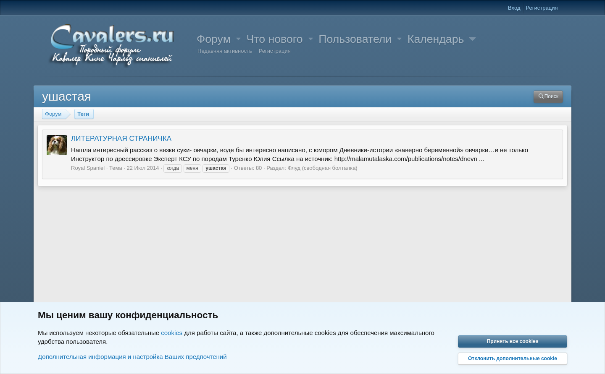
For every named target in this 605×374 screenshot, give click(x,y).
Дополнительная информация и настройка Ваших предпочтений (132, 356)
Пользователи (355, 39)
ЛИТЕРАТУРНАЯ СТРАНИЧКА (121, 139)
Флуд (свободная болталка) (322, 168)
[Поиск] (548, 97)
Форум (214, 39)
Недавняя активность (224, 51)
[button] (238, 39)
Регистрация (275, 51)
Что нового (275, 39)
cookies (171, 332)
